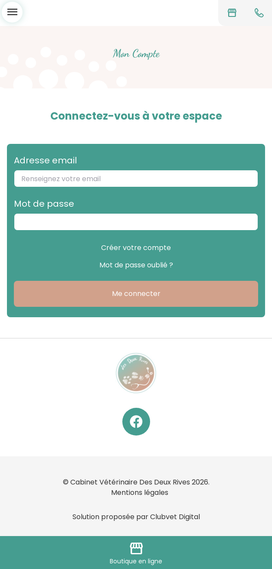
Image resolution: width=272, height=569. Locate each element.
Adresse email (45, 160)
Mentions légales (139, 492)
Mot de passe (44, 204)
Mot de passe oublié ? (136, 265)
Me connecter (136, 294)
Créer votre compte (136, 248)
